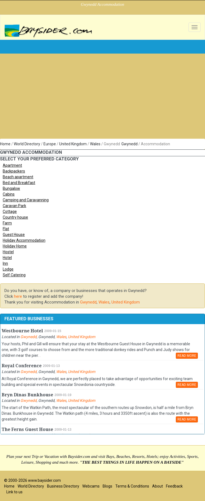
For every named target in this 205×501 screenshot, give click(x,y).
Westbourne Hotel (22, 330)
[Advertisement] (102, 97)
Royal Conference (22, 365)
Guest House (14, 234)
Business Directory (63, 486)
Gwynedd (129, 144)
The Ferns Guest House (27, 429)
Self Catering (14, 275)
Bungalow (11, 188)
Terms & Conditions (132, 486)
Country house (15, 217)
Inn (5, 263)
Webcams (91, 486)
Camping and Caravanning (26, 200)
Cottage (10, 211)
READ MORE (186, 356)
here (18, 296)
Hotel (7, 257)
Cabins (9, 194)
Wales (95, 144)
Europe (49, 144)
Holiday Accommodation (24, 240)
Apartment (12, 165)
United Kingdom (73, 144)
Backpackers (14, 171)
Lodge (8, 269)
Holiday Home (15, 246)
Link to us (14, 492)
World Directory (27, 144)
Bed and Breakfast (19, 182)
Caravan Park (14, 206)
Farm (7, 223)
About (157, 486)
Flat (6, 229)
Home (5, 144)
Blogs (107, 486)
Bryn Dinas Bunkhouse (27, 394)
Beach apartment (18, 177)
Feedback (174, 486)
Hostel (8, 252)
